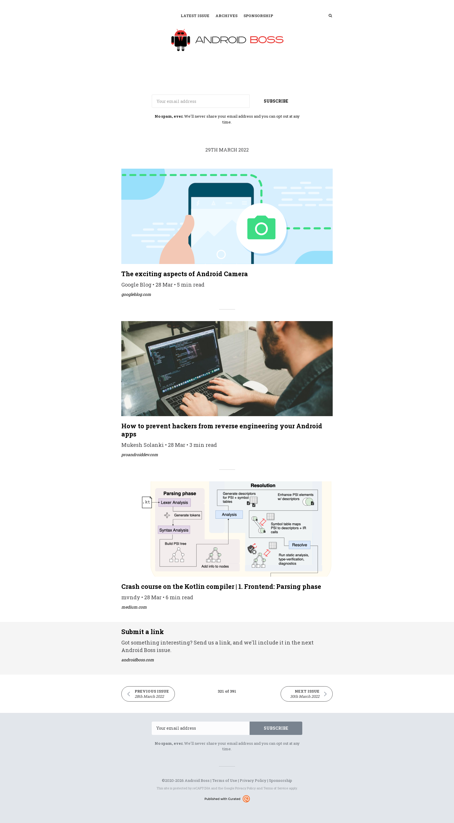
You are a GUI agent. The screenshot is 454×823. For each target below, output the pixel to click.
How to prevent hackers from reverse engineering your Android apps (221, 430)
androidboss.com (137, 659)
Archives (226, 15)
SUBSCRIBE (276, 101)
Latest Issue (195, 15)
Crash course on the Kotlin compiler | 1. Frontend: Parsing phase (221, 586)
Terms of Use (224, 780)
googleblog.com (136, 294)
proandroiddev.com (139, 454)
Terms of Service (275, 788)
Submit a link (142, 631)
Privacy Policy (253, 780)
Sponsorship (258, 15)
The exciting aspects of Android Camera (184, 274)
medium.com (134, 607)
